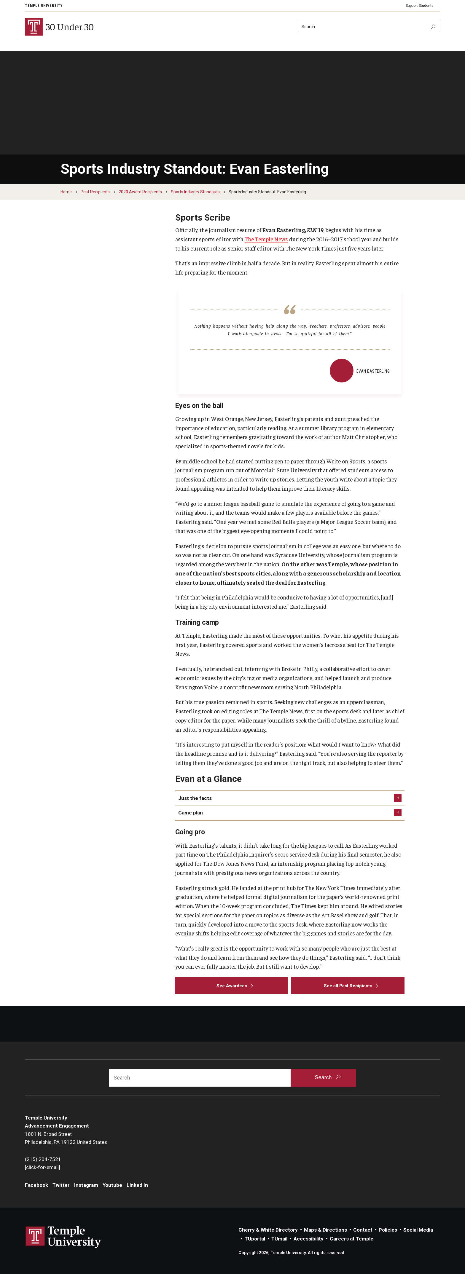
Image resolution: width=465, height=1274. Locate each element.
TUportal (255, 1239)
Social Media (418, 1230)
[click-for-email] (42, 1167)
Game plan (190, 813)
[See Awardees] (232, 985)
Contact (362, 1230)
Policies (388, 1230)
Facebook (36, 1185)
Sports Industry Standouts (195, 191)
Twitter (61, 1185)
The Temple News (266, 239)
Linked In (137, 1185)
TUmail (279, 1239)
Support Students (420, 6)
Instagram (86, 1185)
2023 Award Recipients (140, 191)
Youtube (112, 1185)
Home (66, 191)
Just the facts (195, 798)
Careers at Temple (351, 1239)
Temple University (44, 6)
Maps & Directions (325, 1230)
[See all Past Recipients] (348, 985)
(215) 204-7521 (43, 1159)
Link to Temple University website (63, 1237)
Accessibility (309, 1239)
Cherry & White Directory (268, 1230)
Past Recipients (95, 191)
